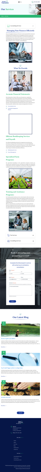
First (9, 271)
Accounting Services (18, 456)
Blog (14, 445)
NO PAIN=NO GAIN (6, 397)
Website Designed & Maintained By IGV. (23, 468)
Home (2, 16)
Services (15, 444)
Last (21, 271)
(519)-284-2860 (18, 432)
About (15, 442)
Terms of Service (27, 466)
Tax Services (16, 458)
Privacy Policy (20, 466)
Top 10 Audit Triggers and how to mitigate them (12, 368)
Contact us (16, 449)
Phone (22, 277)
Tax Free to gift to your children (8, 338)
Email (11, 277)
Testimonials (16, 447)
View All (20, 412)
